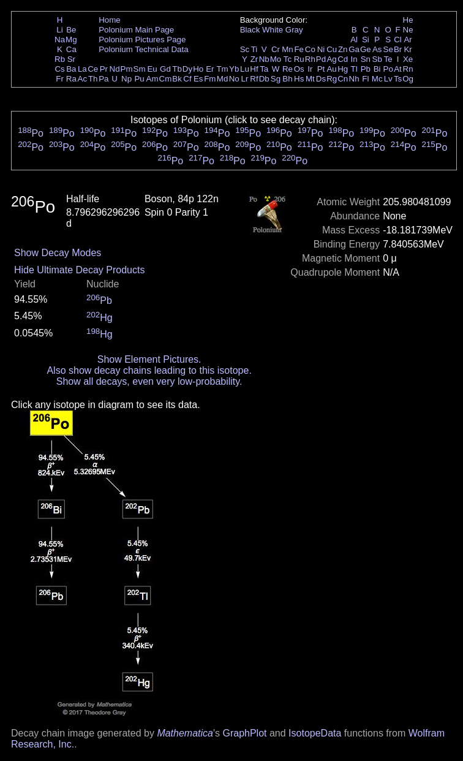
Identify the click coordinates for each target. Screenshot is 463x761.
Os (299, 69)
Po (388, 69)
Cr (275, 49)
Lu (244, 69)
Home (110, 20)
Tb (177, 69)
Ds (321, 78)
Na (60, 39)
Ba (71, 69)
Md (222, 78)
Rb (60, 59)
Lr (245, 78)
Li (59, 29)
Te (388, 59)
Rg (331, 78)
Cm (165, 78)
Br (398, 49)
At (398, 69)
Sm (140, 69)
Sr (71, 59)
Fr (60, 78)
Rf (254, 78)
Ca (71, 49)
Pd (321, 59)
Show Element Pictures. (149, 359)
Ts (398, 78)
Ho (198, 69)
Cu (331, 49)
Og (407, 78)
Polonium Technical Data (143, 49)
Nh (354, 78)
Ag (331, 59)
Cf (187, 78)
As (377, 49)
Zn (343, 49)
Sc (245, 49)
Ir (309, 69)
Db (264, 78)
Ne (408, 29)
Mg (71, 39)
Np (126, 78)
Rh (310, 59)
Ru (299, 59)
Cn (342, 78)
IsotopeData (314, 733)
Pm (127, 69)
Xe (408, 59)
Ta (264, 69)
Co (310, 49)
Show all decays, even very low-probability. (149, 381)
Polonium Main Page (136, 29)
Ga (353, 49)
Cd (342, 59)
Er (210, 69)
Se (388, 49)
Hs (299, 78)
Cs (59, 69)
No (234, 78)
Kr (408, 49)
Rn (408, 69)
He (408, 20)
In (354, 59)
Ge (365, 49)
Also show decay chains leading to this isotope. (149, 370)
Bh (287, 78)
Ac (83, 78)
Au (331, 69)
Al (354, 39)
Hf (254, 69)
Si (365, 39)
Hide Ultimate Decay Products (79, 270)
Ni (321, 49)
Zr (254, 59)
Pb (366, 69)
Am (152, 78)
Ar (408, 39)
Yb (234, 69)
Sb (377, 59)
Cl (398, 39)
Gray (294, 29)
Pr (104, 69)
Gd (165, 69)
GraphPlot (244, 733)
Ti (254, 49)
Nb (264, 59)
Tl (354, 69)
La (82, 69)
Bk (177, 78)
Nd (115, 69)
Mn (287, 49)
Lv (388, 78)
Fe (299, 49)
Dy (187, 69)
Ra (71, 78)
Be (71, 29)
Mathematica (185, 733)
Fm (210, 78)
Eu (152, 69)
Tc (288, 59)
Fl (365, 78)
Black (250, 29)
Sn (366, 59)
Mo (276, 59)
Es (198, 78)
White (272, 29)
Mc (377, 78)
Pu (139, 78)
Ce (93, 69)
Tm (222, 69)
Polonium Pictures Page (142, 39)
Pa (103, 78)
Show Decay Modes (57, 253)
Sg (275, 78)
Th (93, 78)
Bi (377, 69)
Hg (342, 69)
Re (287, 69)
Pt (321, 69)
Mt (310, 78)
